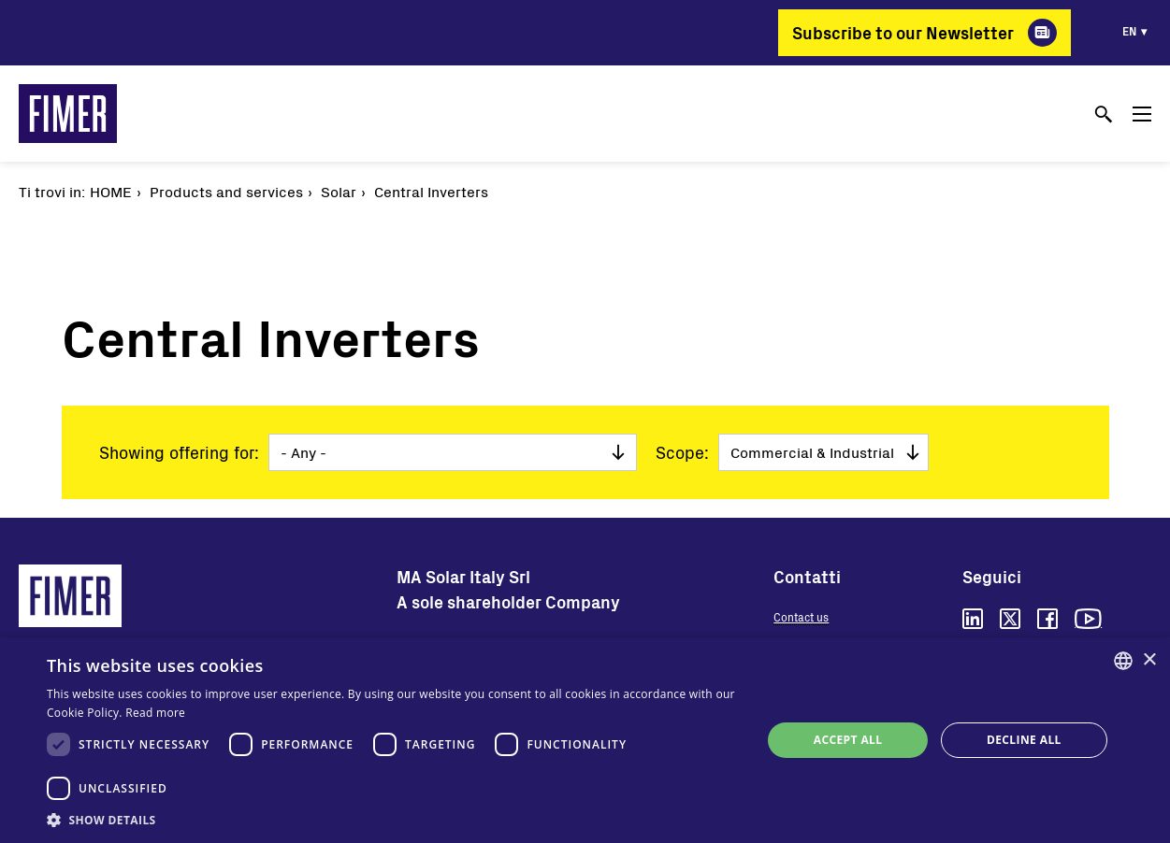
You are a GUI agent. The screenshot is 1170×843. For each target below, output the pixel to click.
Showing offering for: (179, 452)
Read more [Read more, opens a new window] (155, 713)
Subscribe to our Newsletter (903, 32)
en (1129, 30)
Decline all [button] (1024, 740)
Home (111, 191)
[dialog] (585, 740)
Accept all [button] (848, 740)
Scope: (682, 452)
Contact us (801, 616)
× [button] (1149, 660)
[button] (394, 819)
